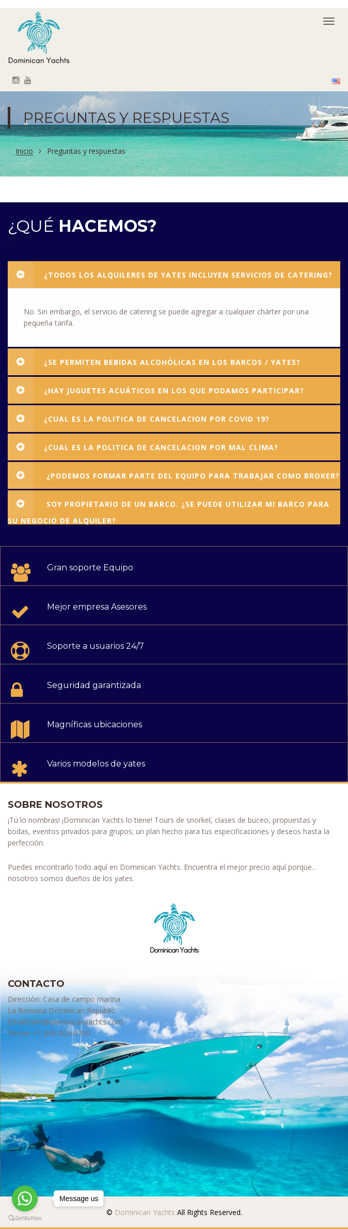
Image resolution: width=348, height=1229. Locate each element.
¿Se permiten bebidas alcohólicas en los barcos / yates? (154, 361)
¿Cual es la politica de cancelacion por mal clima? (143, 447)
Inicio (24, 151)
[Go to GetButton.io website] (24, 1218)
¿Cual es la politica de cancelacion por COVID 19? (139, 418)
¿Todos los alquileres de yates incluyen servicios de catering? (170, 274)
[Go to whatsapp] (25, 1198)
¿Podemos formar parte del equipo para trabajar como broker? (174, 475)
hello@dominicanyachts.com (75, 1022)
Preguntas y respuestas (86, 151)
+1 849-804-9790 (61, 1033)
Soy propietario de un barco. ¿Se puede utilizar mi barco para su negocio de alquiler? (168, 507)
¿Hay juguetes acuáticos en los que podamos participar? (156, 390)
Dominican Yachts (144, 1212)
